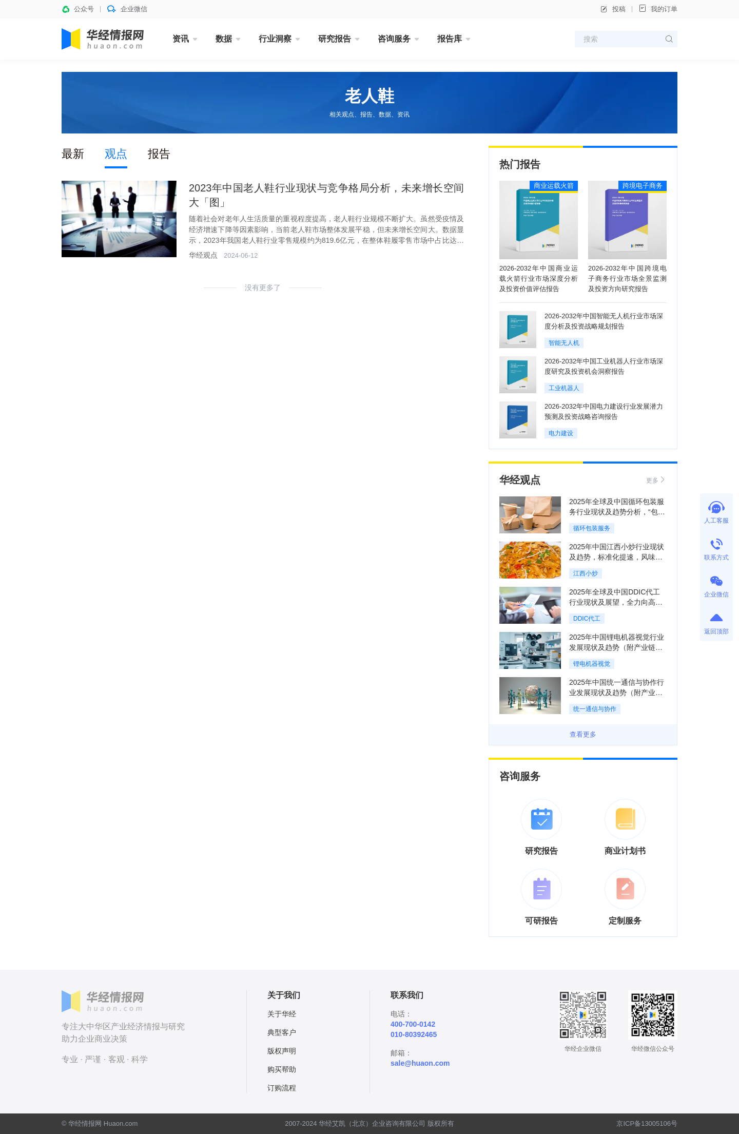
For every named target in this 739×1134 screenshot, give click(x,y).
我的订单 (657, 8)
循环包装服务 (591, 528)
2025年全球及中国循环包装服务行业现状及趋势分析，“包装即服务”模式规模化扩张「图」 (617, 511)
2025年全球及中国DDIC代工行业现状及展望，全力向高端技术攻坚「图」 (616, 602)
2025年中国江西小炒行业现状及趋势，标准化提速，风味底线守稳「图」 (616, 557)
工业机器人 (564, 388)
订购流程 (281, 1088)
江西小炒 (585, 573)
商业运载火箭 (554, 185)
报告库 (449, 38)
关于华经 (281, 1014)
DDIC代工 (586, 618)
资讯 (180, 38)
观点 (116, 153)
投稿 (613, 9)
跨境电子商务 (643, 185)
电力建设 (561, 433)
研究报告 (334, 38)
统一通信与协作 (594, 709)
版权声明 (281, 1051)
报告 (159, 153)
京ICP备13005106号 (646, 1123)
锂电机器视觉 (591, 663)
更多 (656, 479)
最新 (73, 153)
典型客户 (281, 1032)
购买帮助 (281, 1069)
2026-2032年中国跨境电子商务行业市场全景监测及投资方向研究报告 (627, 278)
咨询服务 (394, 38)
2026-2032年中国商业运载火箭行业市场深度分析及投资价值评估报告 (538, 278)
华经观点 (203, 255)
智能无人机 (564, 343)
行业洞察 (275, 38)
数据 (224, 38)
